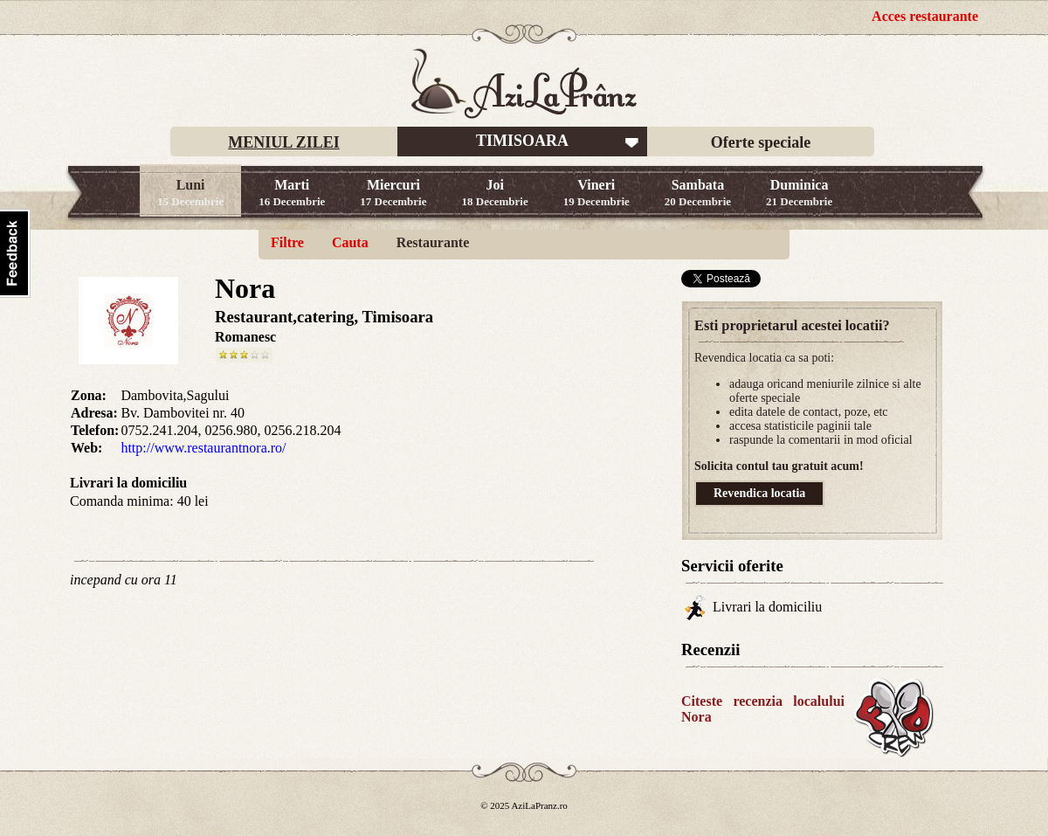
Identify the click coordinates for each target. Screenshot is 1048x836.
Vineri (596, 192)
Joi (495, 192)
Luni (190, 192)
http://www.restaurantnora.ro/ (203, 447)
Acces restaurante (925, 16)
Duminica (799, 192)
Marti (292, 192)
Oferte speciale (760, 142)
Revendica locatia (759, 493)
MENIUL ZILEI (284, 142)
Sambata (698, 192)
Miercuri (393, 192)
